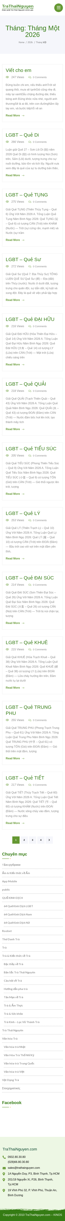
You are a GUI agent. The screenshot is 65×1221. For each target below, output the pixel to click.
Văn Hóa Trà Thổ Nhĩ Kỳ (19, 1055)
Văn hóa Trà (10, 1038)
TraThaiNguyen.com (20, 1149)
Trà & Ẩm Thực (13, 1005)
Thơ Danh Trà (11, 939)
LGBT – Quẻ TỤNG (27, 194)
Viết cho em (18, 70)
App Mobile (9, 881)
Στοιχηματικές (11, 1088)
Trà (4, 947)
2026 (30, 42)
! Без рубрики (11, 864)
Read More (15, 115)
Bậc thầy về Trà (13, 964)
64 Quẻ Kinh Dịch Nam (18, 914)
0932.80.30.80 (16, 1156)
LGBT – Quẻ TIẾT (25, 778)
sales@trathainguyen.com (24, 1167)
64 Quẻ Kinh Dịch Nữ (17, 922)
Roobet (7, 930)
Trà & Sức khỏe (13, 1013)
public (6, 889)
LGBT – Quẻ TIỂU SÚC (31, 448)
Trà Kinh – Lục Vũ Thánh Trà (22, 1022)
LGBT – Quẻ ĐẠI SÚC (30, 577)
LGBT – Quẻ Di (22, 135)
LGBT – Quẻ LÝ (23, 513)
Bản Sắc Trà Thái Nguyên (19, 972)
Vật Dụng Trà (10, 1079)
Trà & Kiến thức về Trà (16, 955)
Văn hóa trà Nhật (14, 1046)
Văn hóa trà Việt (14, 1071)
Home (21, 42)
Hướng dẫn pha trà (16, 988)
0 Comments (37, 77)
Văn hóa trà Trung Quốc (19, 1063)
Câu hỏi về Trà (13, 980)
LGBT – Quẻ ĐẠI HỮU (30, 319)
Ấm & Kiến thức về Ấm (16, 873)
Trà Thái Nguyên (12, 1030)
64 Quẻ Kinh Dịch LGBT (18, 906)
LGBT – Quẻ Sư (23, 259)
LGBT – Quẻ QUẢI (26, 384)
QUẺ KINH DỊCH (12, 897)
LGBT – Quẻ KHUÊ (27, 642)
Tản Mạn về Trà (13, 997)
